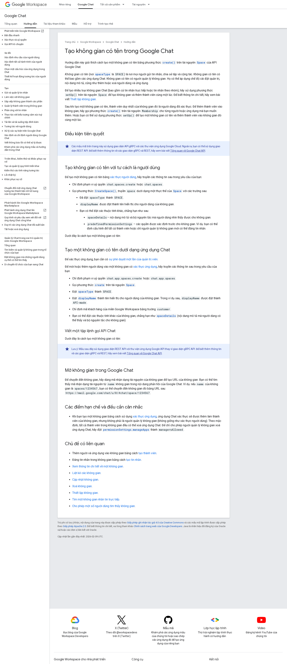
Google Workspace (90, 42)
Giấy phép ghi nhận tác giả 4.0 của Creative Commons (155, 522)
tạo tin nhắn (133, 460)
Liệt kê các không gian (86, 473)
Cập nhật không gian (85, 479)
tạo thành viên (147, 453)
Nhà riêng (65, 4)
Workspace (29, 4)
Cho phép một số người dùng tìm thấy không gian (103, 506)
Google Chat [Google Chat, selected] (86, 4)
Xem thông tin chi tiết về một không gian (97, 466)
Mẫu (74, 23)
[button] (24, 35)
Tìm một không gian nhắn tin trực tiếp (95, 499)
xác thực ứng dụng (145, 266)
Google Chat (15, 16)
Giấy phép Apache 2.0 (74, 526)
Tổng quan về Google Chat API (187, 150)
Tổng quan (10, 23)
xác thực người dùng (123, 177)
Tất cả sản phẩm (110, 4)
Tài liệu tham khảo (54, 23)
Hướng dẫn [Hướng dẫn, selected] (30, 23)
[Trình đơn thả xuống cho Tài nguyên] (149, 4)
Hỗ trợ (87, 23)
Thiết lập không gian (83, 99)
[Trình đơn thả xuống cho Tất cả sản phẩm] (124, 4)
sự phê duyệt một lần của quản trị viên (133, 259)
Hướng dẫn (130, 42)
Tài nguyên (138, 4)
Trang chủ (70, 42)
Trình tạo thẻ (105, 23)
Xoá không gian (82, 486)
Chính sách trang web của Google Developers (158, 526)
